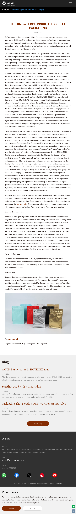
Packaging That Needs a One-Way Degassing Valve (34, 403)
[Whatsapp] (4, 475)
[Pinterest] (42, 475)
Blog (9, 10)
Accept (11, 508)
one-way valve (22, 204)
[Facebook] (16, 475)
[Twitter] (29, 475)
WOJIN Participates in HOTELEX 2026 (25, 369)
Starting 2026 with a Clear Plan (21, 386)
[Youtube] (54, 475)
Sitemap (58, 483)
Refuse (32, 508)
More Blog (38, 423)
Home (4, 10)
